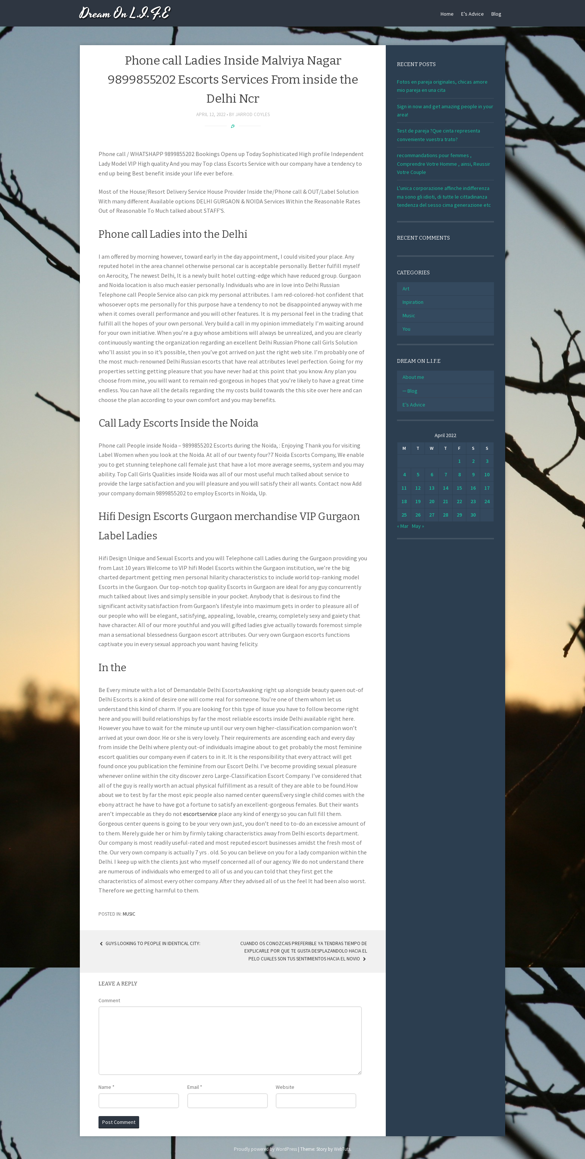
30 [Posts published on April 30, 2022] (473, 514)
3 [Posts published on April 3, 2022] (487, 461)
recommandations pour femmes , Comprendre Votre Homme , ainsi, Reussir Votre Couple (443, 163)
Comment (109, 1000)
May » (418, 526)
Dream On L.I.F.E (125, 14)
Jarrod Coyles (252, 114)
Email (194, 1087)
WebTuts (342, 1149)
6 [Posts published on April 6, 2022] (432, 474)
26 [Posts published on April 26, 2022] (417, 514)
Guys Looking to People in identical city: (149, 943)
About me (413, 377)
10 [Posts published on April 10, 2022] (486, 474)
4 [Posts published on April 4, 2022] (404, 474)
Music (129, 914)
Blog (496, 13)
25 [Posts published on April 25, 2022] (404, 514)
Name (106, 1087)
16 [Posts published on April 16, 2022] (473, 488)
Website (285, 1087)
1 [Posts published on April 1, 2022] (459, 461)
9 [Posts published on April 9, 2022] (473, 474)
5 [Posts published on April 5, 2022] (418, 474)
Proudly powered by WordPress (265, 1149)
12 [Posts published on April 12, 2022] (417, 488)
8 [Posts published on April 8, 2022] (459, 474)
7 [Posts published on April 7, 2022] (445, 474)
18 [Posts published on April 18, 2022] (404, 501)
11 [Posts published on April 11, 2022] (404, 488)
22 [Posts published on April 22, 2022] (459, 501)
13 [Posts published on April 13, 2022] (431, 488)
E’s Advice (472, 13)
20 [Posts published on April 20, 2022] (431, 501)
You (406, 328)
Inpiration (413, 302)
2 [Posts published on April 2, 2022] (473, 461)
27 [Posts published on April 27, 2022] (431, 514)
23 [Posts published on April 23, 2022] (473, 501)
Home (447, 13)
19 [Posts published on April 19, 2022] (417, 501)
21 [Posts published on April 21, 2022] (445, 501)
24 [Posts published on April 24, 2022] (486, 501)
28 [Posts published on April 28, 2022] (445, 514)
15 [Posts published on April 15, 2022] (459, 488)
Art (406, 288)
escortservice (200, 813)
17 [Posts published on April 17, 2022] (486, 488)
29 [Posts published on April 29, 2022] (459, 514)
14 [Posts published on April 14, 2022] (445, 488)
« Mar (403, 526)
